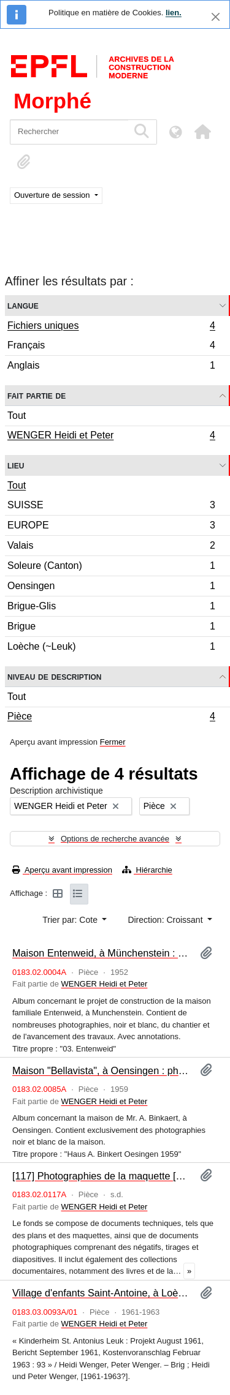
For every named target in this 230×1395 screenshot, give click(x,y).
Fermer (113, 741)
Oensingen (111, 587)
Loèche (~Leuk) (111, 647)
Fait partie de (36, 395)
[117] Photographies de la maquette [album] (101, 1175)
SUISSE (111, 507)
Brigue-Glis (111, 608)
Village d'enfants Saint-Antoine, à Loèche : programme (101, 1292)
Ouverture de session (53, 195)
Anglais (111, 366)
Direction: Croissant (166, 920)
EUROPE (111, 527)
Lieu (15, 465)
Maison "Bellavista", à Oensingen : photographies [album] (101, 1070)
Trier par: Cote (71, 920)
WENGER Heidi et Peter (111, 436)
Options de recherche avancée (115, 838)
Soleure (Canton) (111, 567)
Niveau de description (54, 676)
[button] (202, 131)
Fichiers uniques (111, 327)
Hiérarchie (147, 869)
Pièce (111, 717)
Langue (23, 305)
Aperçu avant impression (62, 869)
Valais (111, 547)
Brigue (111, 628)
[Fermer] (215, 17)
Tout (16, 415)
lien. (174, 12)
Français (111, 347)
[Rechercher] (69, 132)
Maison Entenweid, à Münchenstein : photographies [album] (101, 952)
